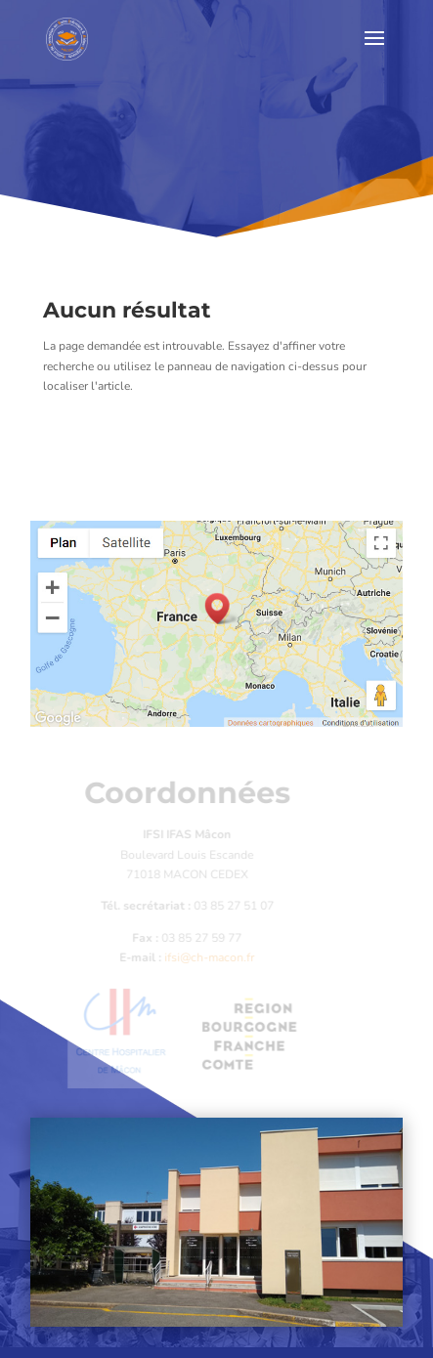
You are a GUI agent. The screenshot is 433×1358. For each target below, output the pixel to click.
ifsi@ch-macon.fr (205, 957)
